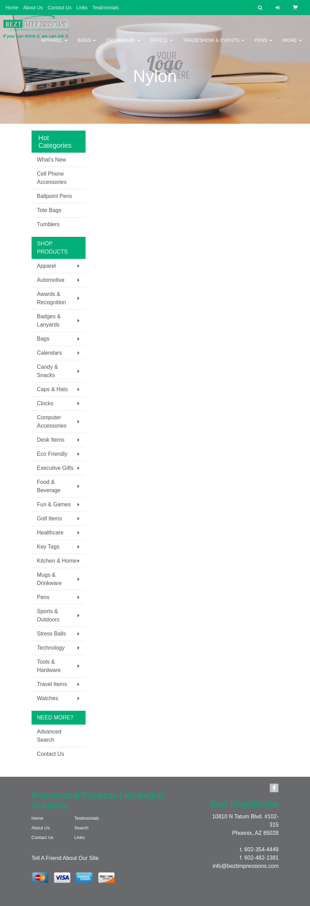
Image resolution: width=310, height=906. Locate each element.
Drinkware (123, 44)
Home (11, 7)
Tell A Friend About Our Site (65, 858)
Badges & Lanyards (49, 320)
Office (161, 44)
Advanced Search (49, 736)
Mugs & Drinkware (49, 579)
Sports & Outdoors (48, 615)
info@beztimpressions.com (245, 866)
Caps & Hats (52, 389)
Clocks (45, 403)
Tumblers (48, 224)
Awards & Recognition (51, 298)
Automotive (51, 280)
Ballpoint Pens (54, 196)
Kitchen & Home (57, 561)
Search (81, 827)
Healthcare (50, 532)
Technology (51, 648)
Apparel (54, 44)
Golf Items (49, 518)
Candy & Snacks (47, 371)
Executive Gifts (55, 468)
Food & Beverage (49, 486)
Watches (47, 698)
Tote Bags (49, 210)
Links (82, 7)
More (292, 44)
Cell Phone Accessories (52, 178)
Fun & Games (54, 504)
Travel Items (52, 684)
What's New (51, 160)
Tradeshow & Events (213, 44)
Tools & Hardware (49, 666)
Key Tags (48, 547)
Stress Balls (51, 634)
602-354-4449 (261, 849)
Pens (263, 44)
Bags (87, 44)
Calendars (49, 353)
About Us (33, 7)
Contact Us (59, 7)
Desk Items (51, 440)
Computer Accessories (52, 422)
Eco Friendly (52, 454)
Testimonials (105, 7)
